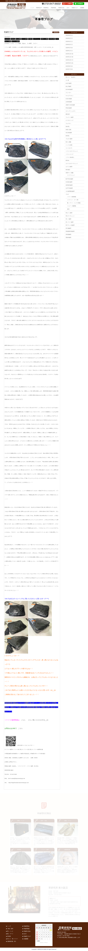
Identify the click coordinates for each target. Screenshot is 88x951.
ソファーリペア (69, 154)
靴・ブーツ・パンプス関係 (73, 203)
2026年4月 (68, 41)
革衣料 (9, 936)
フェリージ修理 (69, 117)
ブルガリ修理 (69, 138)
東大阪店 (30, 38)
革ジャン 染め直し (71, 77)
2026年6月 (68, 35)
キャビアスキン (69, 95)
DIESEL (68, 135)
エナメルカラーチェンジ (72, 163)
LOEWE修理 (69, 101)
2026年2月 (68, 47)
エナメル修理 (24, 38)
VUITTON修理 (69, 188)
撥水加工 (68, 114)
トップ (32, 7)
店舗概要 (82, 7)
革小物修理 (68, 228)
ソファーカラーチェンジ (72, 151)
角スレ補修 (18, 38)
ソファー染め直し (70, 157)
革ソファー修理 (69, 222)
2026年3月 (68, 44)
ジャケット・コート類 (72, 199)
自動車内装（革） (12, 941)
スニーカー (68, 92)
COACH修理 (69, 98)
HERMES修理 (69, 185)
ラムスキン (7, 38)
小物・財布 (10, 928)
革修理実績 (53, 7)
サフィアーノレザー (71, 111)
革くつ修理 (68, 219)
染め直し (13, 38)
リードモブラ (69, 148)
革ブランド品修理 (15, 41)
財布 (68, 209)
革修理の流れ (61, 7)
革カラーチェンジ (70, 216)
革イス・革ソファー (12, 938)
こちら (23, 720)
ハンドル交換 (69, 145)
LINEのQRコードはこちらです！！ (19, 745)
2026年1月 (68, 50)
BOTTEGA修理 (69, 179)
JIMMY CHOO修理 (70, 105)
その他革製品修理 (70, 191)
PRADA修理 (69, 108)
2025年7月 (68, 69)
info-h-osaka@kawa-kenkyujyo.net (16, 778)
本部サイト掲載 (44, 38)
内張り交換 (68, 129)
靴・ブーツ (10, 933)
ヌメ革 (67, 80)
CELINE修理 (69, 132)
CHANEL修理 (52, 38)
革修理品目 (38, 7)
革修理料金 (46, 7)
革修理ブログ (75, 7)
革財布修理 (68, 237)
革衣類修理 (68, 234)
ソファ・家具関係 (71, 196)
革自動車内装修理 (70, 231)
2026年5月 (68, 38)
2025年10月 (69, 60)
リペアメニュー (36, 38)
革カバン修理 (8, 41)
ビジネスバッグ (69, 120)
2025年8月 (68, 66)
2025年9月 (68, 63)
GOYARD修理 (69, 89)
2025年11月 (69, 56)
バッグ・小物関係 (71, 206)
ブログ (57, 38)
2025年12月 (69, 53)
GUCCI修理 (68, 83)
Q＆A (68, 7)
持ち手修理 (68, 86)
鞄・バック (10, 931)
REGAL (67, 160)
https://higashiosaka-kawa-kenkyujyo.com (18, 782)
